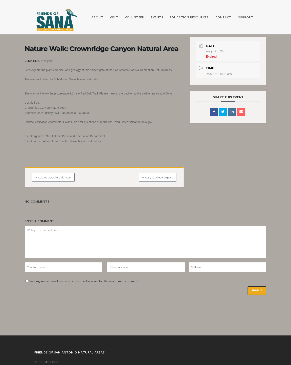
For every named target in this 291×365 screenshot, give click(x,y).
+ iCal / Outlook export (154, 177)
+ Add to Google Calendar (57, 177)
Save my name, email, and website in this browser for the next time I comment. (84, 281)
